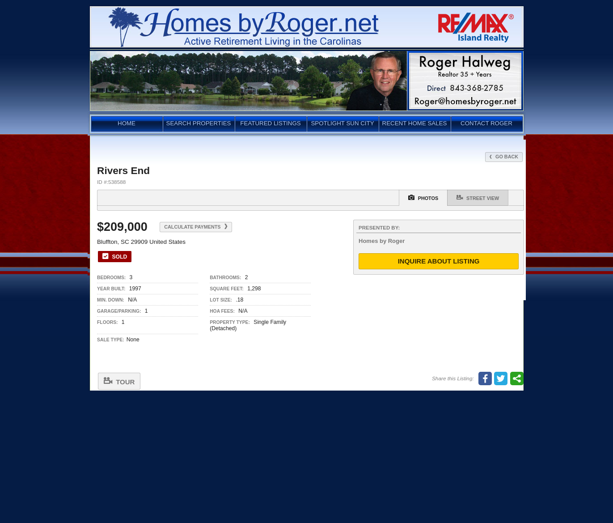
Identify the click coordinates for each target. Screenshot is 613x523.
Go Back (504, 156)
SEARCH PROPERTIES (198, 123)
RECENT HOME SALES (414, 123)
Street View (478, 197)
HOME (126, 123)
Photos (423, 197)
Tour (119, 381)
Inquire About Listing (439, 261)
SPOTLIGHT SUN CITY (342, 123)
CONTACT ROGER (486, 123)
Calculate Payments (195, 227)
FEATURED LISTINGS (270, 123)
